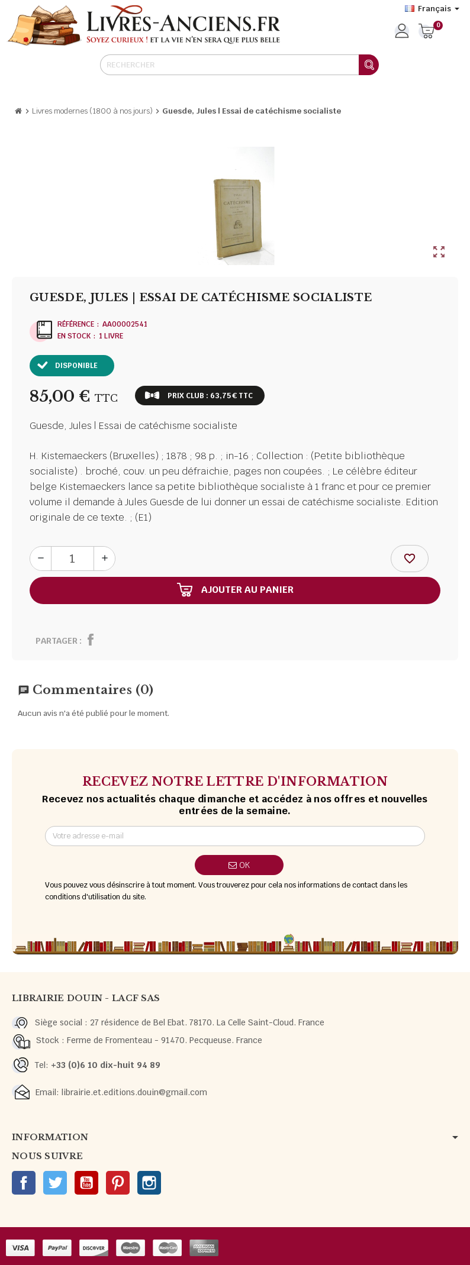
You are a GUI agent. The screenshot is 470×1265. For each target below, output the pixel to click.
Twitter (55, 1183)
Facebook (24, 1183)
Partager (57, 640)
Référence (75, 324)
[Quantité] (72, 558)
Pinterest (118, 1183)
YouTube (86, 1183)
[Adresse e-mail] (235, 836)
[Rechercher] (239, 64)
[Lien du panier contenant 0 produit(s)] (426, 32)
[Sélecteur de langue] (432, 9)
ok (239, 865)
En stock (74, 336)
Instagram (149, 1183)
